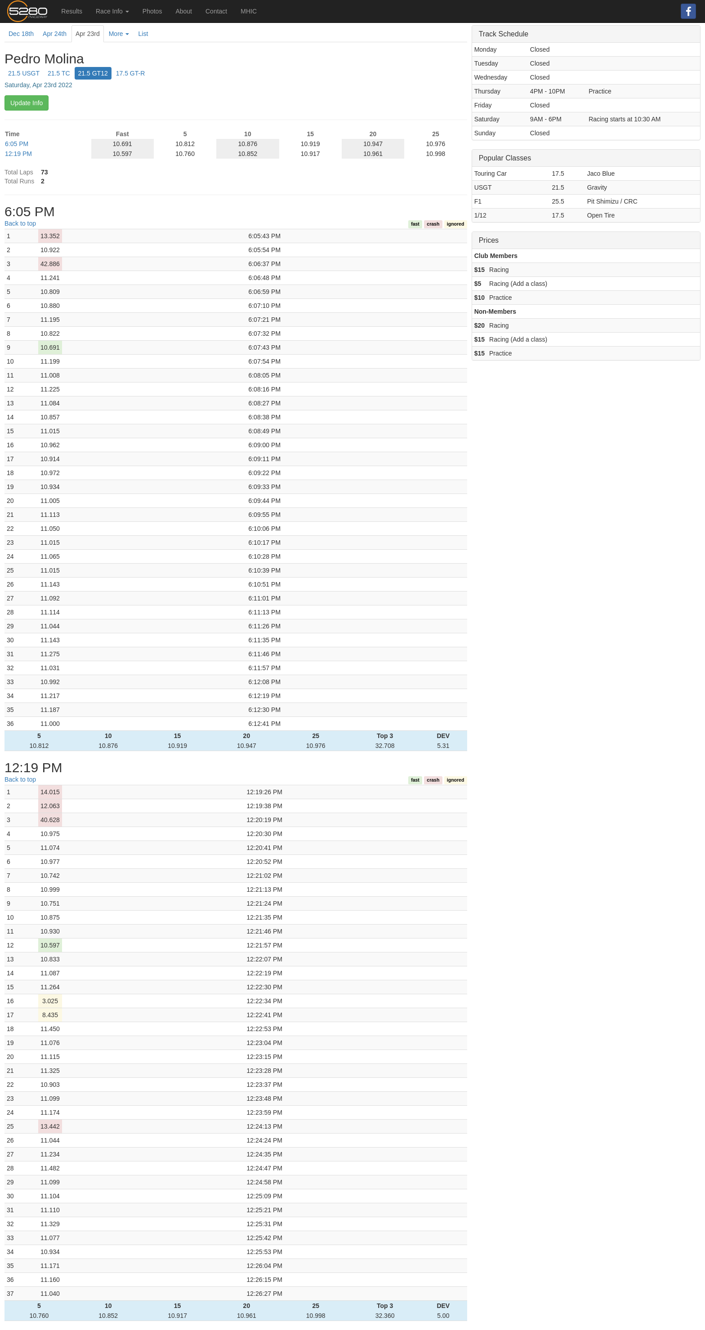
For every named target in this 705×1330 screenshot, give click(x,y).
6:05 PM (16, 143)
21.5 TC (59, 73)
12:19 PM (18, 153)
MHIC (249, 11)
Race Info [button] (112, 11)
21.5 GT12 (93, 73)
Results (71, 11)
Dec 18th (21, 33)
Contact (216, 11)
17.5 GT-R (130, 73)
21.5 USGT (24, 73)
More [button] (119, 33)
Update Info (26, 103)
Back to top (20, 223)
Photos (152, 11)
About (183, 11)
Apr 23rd (88, 33)
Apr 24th (55, 33)
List (143, 33)
